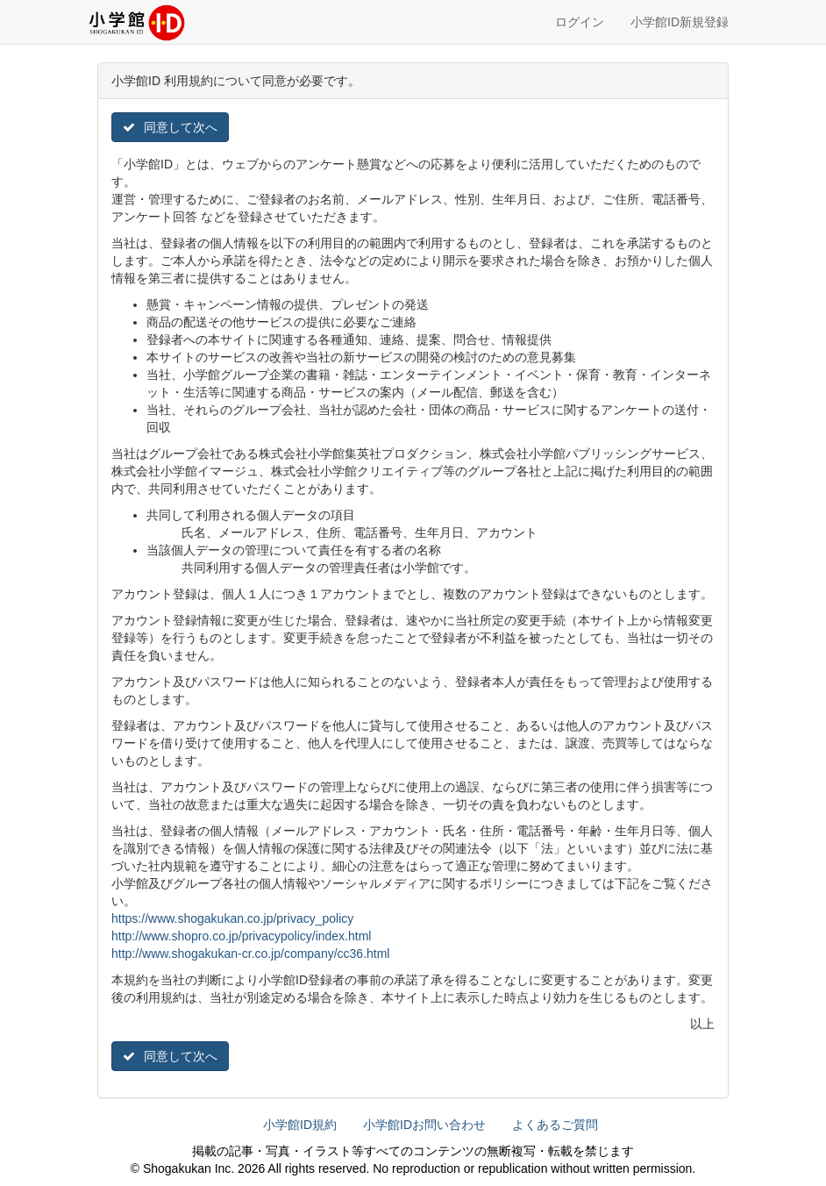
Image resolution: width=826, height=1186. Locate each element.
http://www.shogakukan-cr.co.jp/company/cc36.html (250, 954)
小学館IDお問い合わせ (424, 1125)
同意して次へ (170, 127)
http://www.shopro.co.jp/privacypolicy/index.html (241, 936)
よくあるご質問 (555, 1125)
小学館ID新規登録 (679, 22)
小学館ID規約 (300, 1125)
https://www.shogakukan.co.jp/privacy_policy (232, 918)
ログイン (579, 22)
